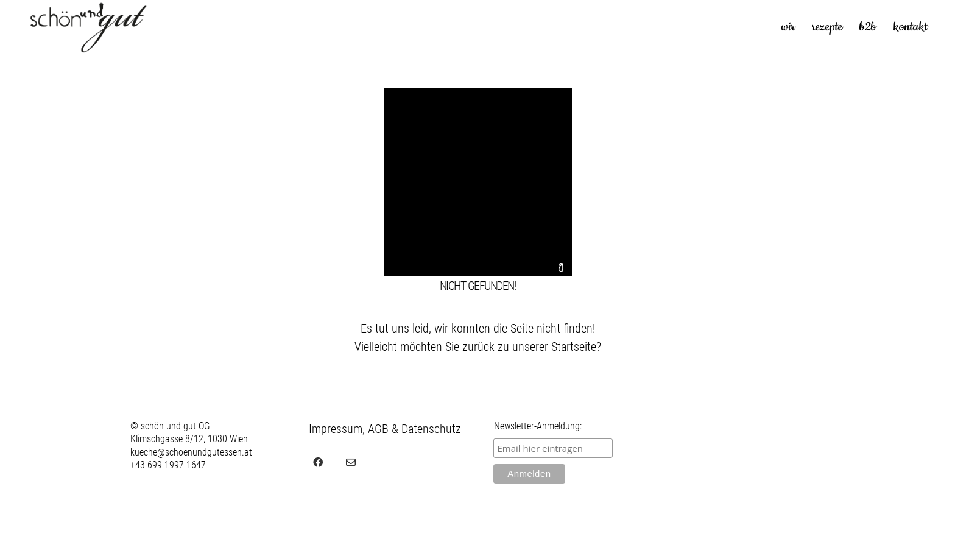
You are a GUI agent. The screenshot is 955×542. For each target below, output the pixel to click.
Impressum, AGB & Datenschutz (385, 428)
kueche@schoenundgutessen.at (191, 452)
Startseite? (576, 346)
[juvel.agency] (384, 462)
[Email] (351, 462)
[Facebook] (318, 462)
